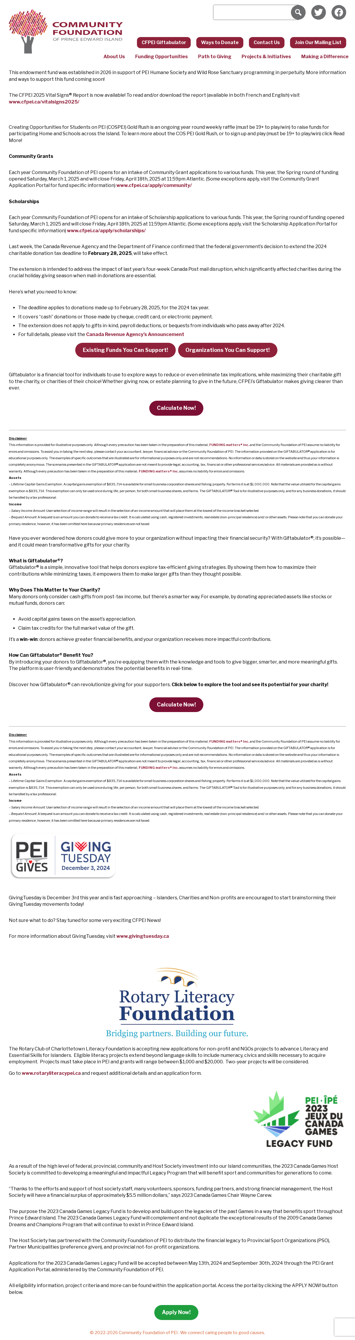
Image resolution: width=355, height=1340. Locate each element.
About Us (114, 56)
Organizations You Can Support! (227, 350)
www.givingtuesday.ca (142, 936)
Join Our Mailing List (318, 42)
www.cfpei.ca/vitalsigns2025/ (44, 102)
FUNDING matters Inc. (229, 445)
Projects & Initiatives (266, 56)
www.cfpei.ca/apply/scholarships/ (106, 230)
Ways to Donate (220, 42)
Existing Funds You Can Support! (125, 350)
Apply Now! (176, 1312)
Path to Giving (214, 56)
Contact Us (267, 42)
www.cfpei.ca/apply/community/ (154, 185)
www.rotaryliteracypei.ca (51, 1073)
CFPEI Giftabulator (164, 42)
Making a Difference (325, 56)
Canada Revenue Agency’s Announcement (135, 334)
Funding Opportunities (161, 56)
